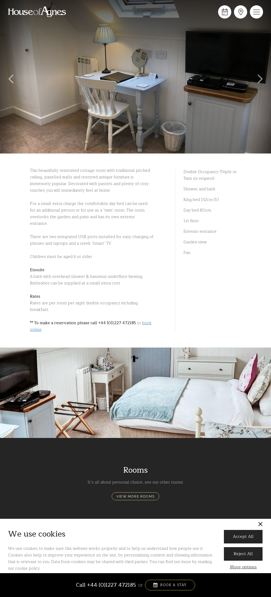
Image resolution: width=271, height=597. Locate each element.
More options (243, 567)
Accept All (243, 536)
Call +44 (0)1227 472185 (106, 585)
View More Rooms (135, 496)
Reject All (243, 553)
